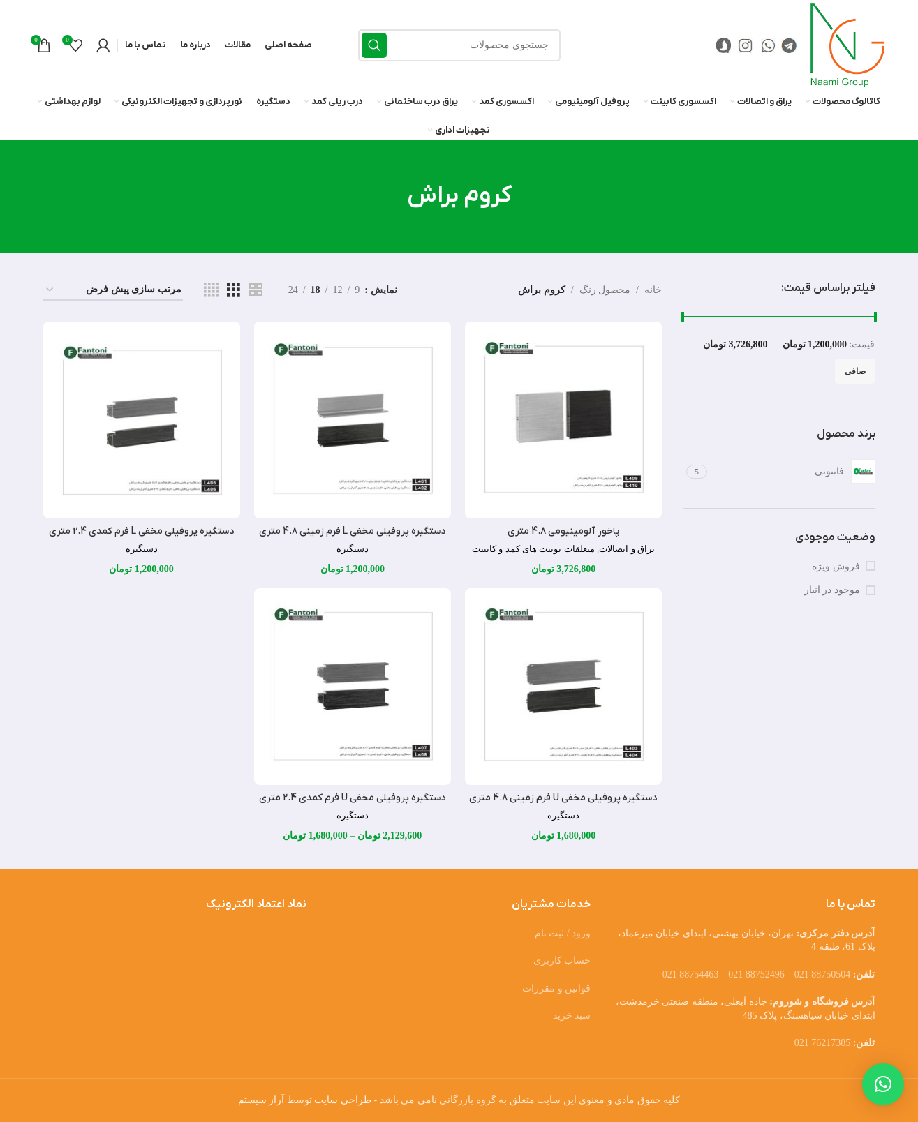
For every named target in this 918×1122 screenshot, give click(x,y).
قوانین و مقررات (556, 988)
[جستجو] (459, 45)
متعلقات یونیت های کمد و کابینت (533, 549)
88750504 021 (822, 974)
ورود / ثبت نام (563, 933)
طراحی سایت (342, 1100)
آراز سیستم (261, 1100)
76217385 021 (822, 1043)
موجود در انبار (832, 590)
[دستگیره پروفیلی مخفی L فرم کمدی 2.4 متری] (141, 420)
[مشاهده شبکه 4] (211, 290)
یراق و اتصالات (627, 549)
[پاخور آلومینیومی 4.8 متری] (563, 420)
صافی (855, 371)
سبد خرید (572, 1015)
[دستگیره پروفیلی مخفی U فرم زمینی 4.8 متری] (563, 686)
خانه (653, 290)
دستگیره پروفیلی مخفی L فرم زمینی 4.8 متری (352, 531)
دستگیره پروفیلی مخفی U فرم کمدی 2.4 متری (352, 798)
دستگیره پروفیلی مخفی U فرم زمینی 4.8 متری (563, 798)
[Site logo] (847, 44)
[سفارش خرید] (113, 290)
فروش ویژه (836, 566)
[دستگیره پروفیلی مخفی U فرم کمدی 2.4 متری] (352, 686)
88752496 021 (756, 974)
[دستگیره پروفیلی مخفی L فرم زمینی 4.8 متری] (352, 420)
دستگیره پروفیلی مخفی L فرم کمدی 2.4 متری (141, 531)
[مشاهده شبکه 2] (255, 290)
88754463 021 (690, 974)
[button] (883, 1084)
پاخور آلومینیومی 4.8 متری (563, 531)
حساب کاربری (562, 960)
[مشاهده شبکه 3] (233, 290)
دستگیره (352, 549)
